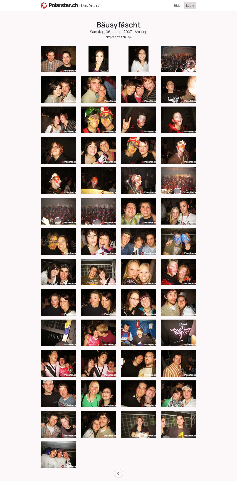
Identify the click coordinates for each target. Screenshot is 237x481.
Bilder (178, 6)
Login (190, 6)
